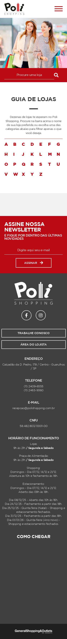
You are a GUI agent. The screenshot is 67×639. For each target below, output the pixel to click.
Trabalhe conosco (33, 333)
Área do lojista (33, 344)
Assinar (33, 263)
